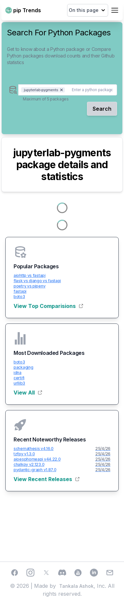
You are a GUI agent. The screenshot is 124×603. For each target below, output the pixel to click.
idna (17, 372)
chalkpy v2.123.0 (29, 464)
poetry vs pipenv (29, 285)
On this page (87, 10)
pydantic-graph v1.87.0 (35, 469)
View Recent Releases (46, 479)
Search (102, 108)
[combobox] (68, 89)
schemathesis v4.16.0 (34, 448)
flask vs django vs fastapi (37, 280)
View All (28, 392)
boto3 (19, 296)
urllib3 (19, 383)
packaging (23, 367)
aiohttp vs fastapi (30, 275)
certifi (19, 377)
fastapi (20, 291)
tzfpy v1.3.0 (24, 453)
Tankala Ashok (76, 586)
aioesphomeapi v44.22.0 (37, 459)
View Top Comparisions (48, 306)
